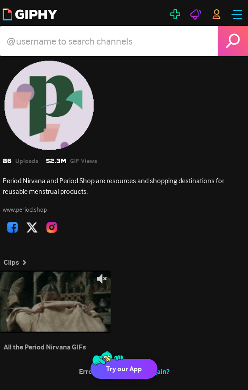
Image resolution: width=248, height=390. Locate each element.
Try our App (124, 369)
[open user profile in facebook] (12, 227)
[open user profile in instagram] (52, 227)
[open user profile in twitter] (32, 227)
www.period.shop (25, 209)
